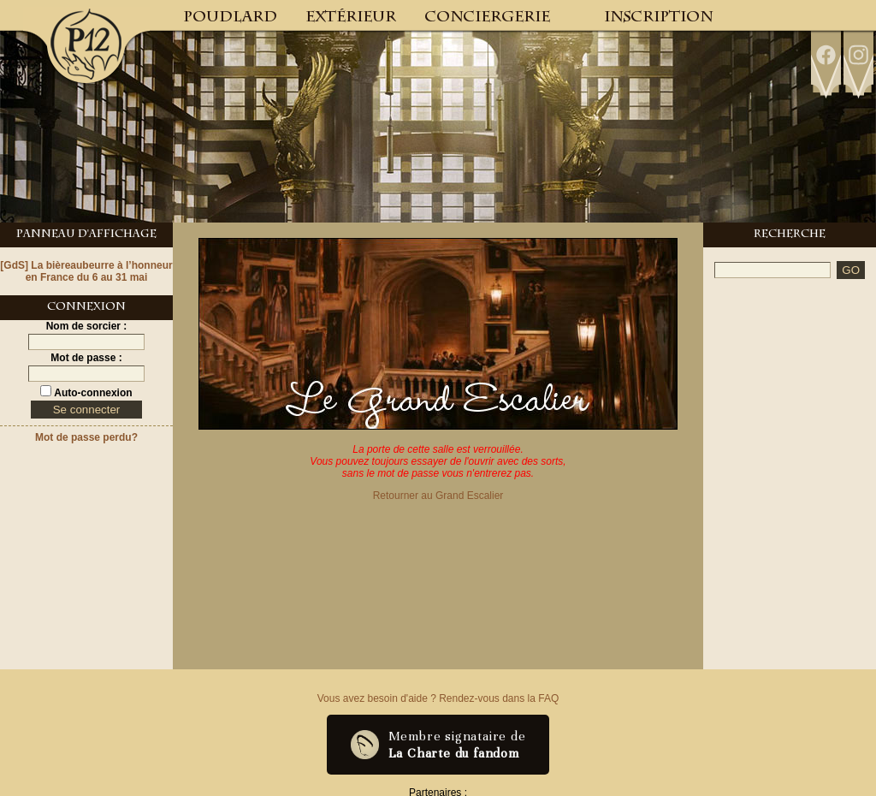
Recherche (790, 235)
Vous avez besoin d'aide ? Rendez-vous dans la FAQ (438, 698)
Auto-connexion (91, 393)
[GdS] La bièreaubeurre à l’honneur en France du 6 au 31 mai (86, 271)
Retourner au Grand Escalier (438, 496)
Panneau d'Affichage (86, 235)
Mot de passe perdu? (86, 437)
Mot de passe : (85, 358)
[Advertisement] (789, 346)
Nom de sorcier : (86, 326)
